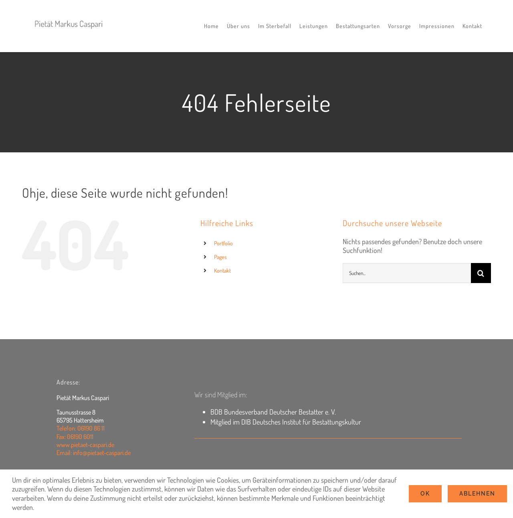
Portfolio (223, 243)
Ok (425, 493)
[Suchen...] (407, 273)
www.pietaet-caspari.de (85, 445)
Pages (220, 256)
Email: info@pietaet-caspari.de (94, 453)
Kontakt (222, 270)
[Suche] (481, 273)
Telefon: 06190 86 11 (81, 428)
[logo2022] (69, 16)
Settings (50, 507)
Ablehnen (477, 493)
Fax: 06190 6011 (75, 437)
